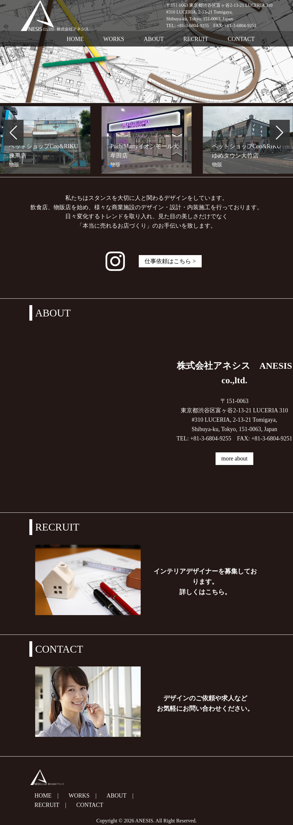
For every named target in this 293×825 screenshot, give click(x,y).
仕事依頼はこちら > (170, 261)
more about (234, 458)
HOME (75, 39)
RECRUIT (195, 39)
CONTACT (241, 39)
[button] (13, 133)
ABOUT (154, 39)
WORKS (113, 39)
